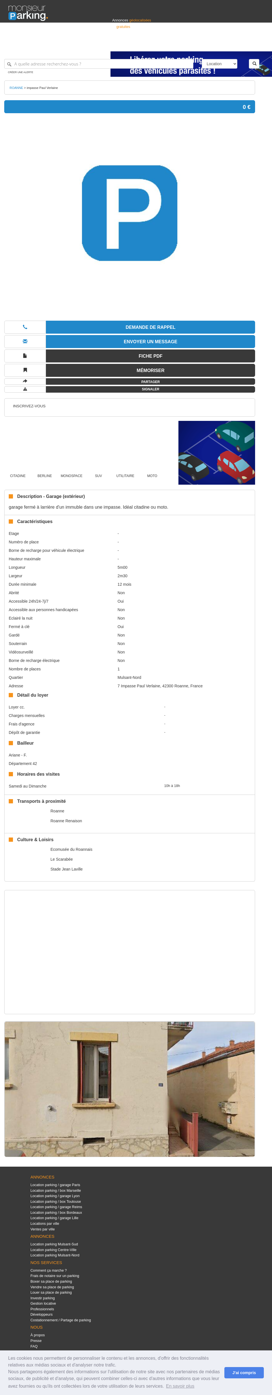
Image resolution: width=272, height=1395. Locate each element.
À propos (37, 1335)
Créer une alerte (20, 72)
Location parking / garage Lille (54, 1218)
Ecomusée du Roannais (71, 849)
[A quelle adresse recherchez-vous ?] (99, 63)
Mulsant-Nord (129, 677)
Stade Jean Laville (66, 869)
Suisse (258, 44)
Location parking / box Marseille (55, 1190)
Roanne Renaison (66, 821)
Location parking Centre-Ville (53, 1250)
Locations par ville (44, 1223)
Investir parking (42, 1298)
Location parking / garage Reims (56, 1207)
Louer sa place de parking (51, 1292)
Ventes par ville (42, 1229)
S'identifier (193, 44)
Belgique (243, 44)
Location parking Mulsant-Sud (54, 1244)
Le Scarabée (61, 859)
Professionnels (170, 44)
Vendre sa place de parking (52, 1287)
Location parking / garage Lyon (55, 1196)
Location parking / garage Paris (55, 1185)
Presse (36, 1341)
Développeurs (41, 1314)
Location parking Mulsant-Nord (54, 1255)
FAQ (34, 1346)
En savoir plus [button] (180, 1386)
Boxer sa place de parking (51, 1281)
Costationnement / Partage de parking (60, 1320)
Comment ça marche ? (48, 1270)
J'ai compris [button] (244, 1372)
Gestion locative (43, 1303)
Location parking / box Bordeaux (56, 1212)
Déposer (211, 44)
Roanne (57, 811)
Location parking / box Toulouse (55, 1201)
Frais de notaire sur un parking (54, 1276)
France (227, 44)
